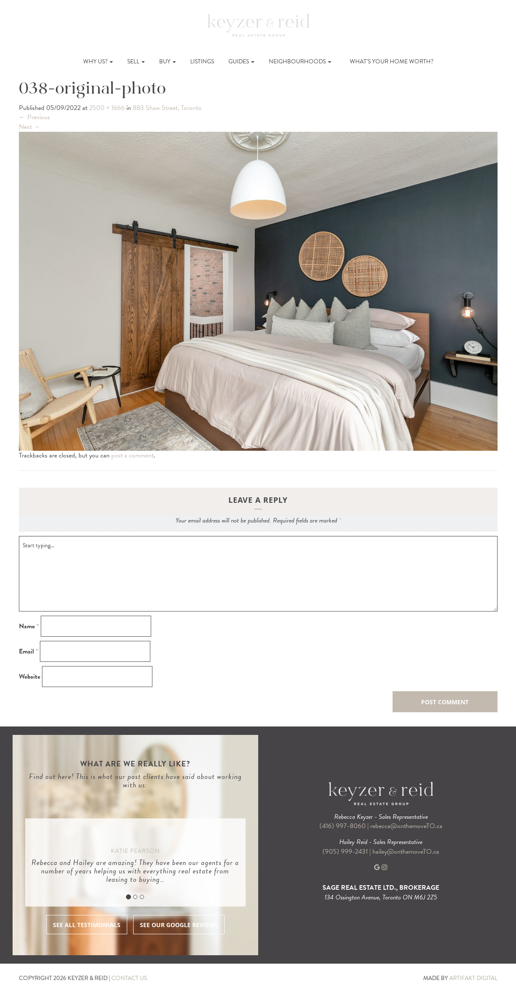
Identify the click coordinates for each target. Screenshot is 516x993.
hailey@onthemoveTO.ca (405, 852)
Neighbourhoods (300, 61)
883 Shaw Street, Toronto (167, 108)
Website (29, 677)
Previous (34, 117)
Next (29, 127)
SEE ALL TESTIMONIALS (86, 925)
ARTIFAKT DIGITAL (473, 978)
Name (29, 626)
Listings (202, 61)
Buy (167, 61)
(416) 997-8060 (343, 826)
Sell (136, 61)
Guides (241, 61)
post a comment (132, 455)
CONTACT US (129, 978)
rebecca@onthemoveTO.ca (406, 826)
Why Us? (98, 61)
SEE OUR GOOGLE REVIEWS (179, 925)
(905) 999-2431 (345, 852)
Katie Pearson (135, 851)
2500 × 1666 (107, 108)
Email (28, 651)
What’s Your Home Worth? (391, 61)
